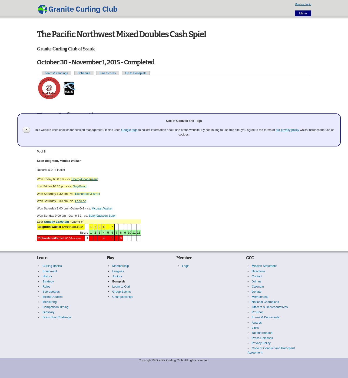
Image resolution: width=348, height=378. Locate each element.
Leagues (118, 271)
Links (255, 327)
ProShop (258, 312)
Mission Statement (264, 266)
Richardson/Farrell (87, 194)
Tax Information (262, 333)
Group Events (121, 291)
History (47, 276)
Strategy (48, 281)
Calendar (258, 286)
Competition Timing (55, 307)
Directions (258, 271)
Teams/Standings (56, 73)
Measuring (50, 302)
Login (185, 266)
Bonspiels (118, 281)
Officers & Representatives (270, 307)
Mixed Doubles (53, 296)
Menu (303, 13)
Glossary (48, 312)
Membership (120, 266)
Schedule (84, 73)
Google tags (129, 130)
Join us (256, 281)
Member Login (303, 4)
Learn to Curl (121, 286)
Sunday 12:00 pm (56, 221)
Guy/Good (79, 186)
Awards (257, 322)
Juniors (117, 276)
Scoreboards (51, 291)
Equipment (50, 271)
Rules (46, 286)
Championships (122, 296)
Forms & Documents (265, 317)
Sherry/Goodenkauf (84, 179)
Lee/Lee (80, 201)
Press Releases (262, 338)
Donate (257, 291)
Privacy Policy (261, 343)
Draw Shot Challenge (57, 317)
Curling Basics (52, 266)
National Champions (265, 302)
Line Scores (108, 73)
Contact (257, 276)
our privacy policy (287, 130)
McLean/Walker (102, 208)
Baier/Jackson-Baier (102, 215)
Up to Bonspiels (135, 73)
